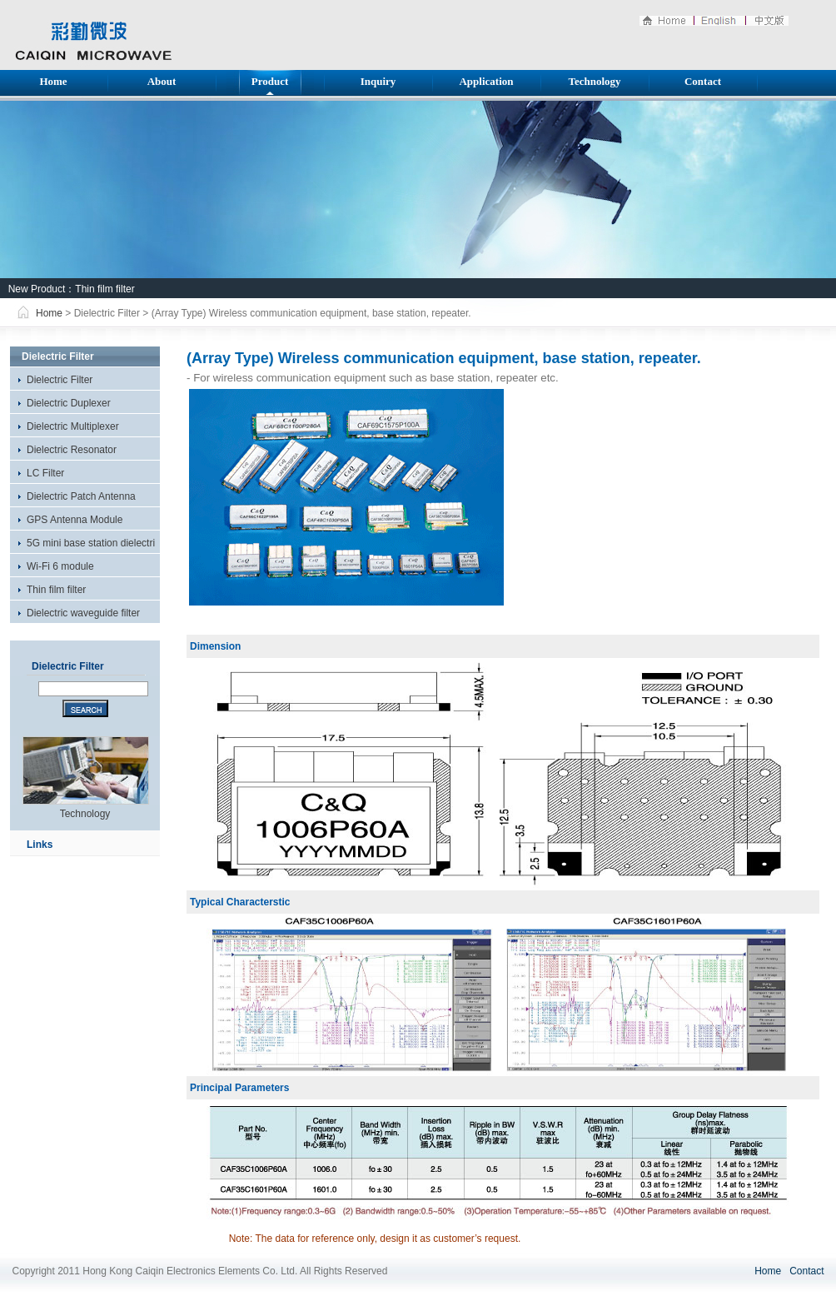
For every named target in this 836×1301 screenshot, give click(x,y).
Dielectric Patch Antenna (81, 496)
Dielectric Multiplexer (73, 426)
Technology (594, 81)
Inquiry (378, 81)
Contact (702, 81)
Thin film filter (104, 289)
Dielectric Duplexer (69, 403)
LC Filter (45, 473)
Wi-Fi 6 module (60, 566)
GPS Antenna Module (74, 520)
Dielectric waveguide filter (83, 613)
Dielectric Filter (59, 380)
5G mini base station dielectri (91, 543)
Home (53, 81)
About (162, 81)
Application (486, 81)
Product (270, 81)
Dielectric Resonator (72, 450)
